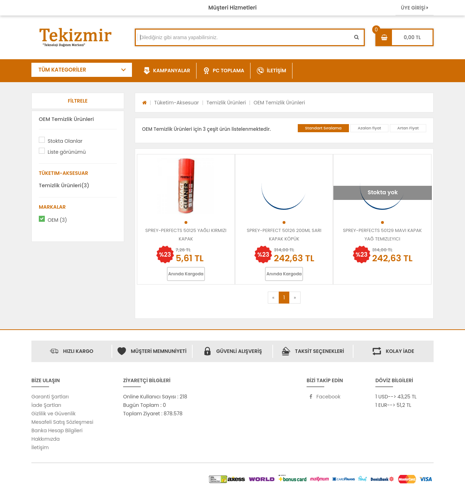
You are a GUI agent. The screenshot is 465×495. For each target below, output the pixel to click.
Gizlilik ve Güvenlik (53, 413)
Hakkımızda (45, 438)
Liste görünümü (67, 151)
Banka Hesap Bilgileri (57, 430)
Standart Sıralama (323, 128)
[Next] (294, 298)
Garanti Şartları (50, 396)
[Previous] (273, 298)
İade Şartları (46, 405)
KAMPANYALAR (166, 71)
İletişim (40, 447)
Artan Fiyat (408, 128)
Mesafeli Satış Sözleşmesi (62, 422)
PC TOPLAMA (223, 71)
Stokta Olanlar (65, 141)
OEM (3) (57, 220)
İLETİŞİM (271, 71)
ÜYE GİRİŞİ (414, 7)
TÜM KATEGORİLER (62, 69)
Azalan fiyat (369, 128)
